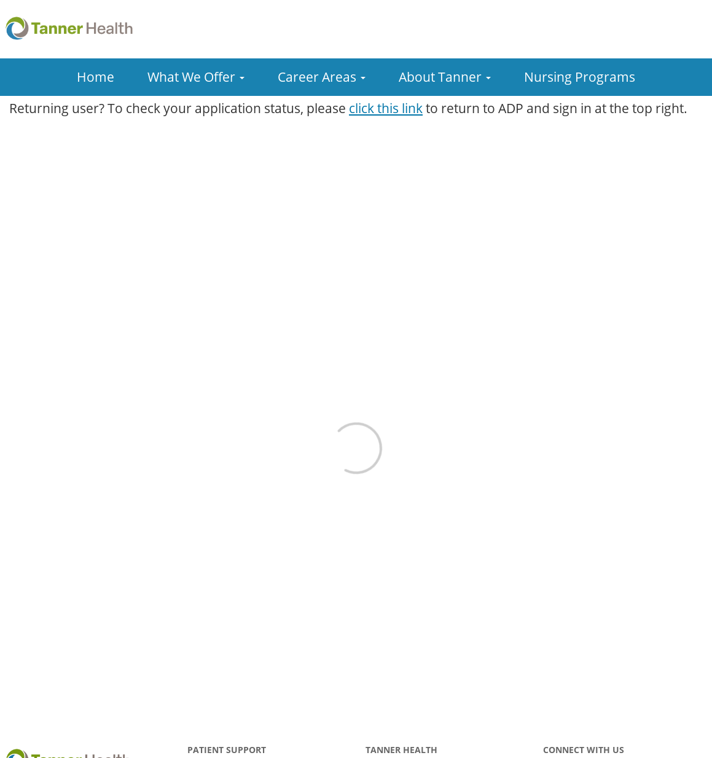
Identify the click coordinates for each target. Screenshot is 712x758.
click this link (386, 108)
